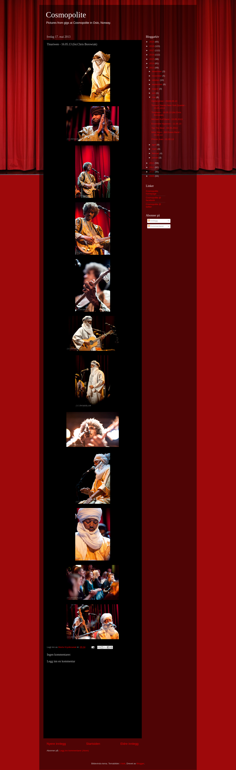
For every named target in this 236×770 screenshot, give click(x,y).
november (157, 76)
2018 (152, 46)
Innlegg (153, 221)
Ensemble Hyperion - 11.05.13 (166, 123)
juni (154, 93)
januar (155, 157)
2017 (152, 50)
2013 (152, 67)
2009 (152, 176)
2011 (152, 167)
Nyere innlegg (56, 743)
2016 (152, 54)
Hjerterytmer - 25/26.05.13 (164, 101)
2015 (152, 59)
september (157, 84)
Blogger (140, 763)
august (155, 89)
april (154, 144)
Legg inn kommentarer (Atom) (74, 750)
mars (154, 149)
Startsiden (93, 743)
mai (154, 97)
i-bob (122, 763)
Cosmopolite (66, 14)
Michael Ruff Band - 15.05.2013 (167, 119)
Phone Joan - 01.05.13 (162, 139)
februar (156, 153)
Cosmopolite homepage (152, 192)
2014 (152, 63)
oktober (156, 80)
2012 (152, 163)
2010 (152, 171)
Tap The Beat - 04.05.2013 (164, 128)
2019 (152, 41)
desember (157, 71)
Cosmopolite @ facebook (153, 198)
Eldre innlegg (129, 743)
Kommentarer (156, 226)
